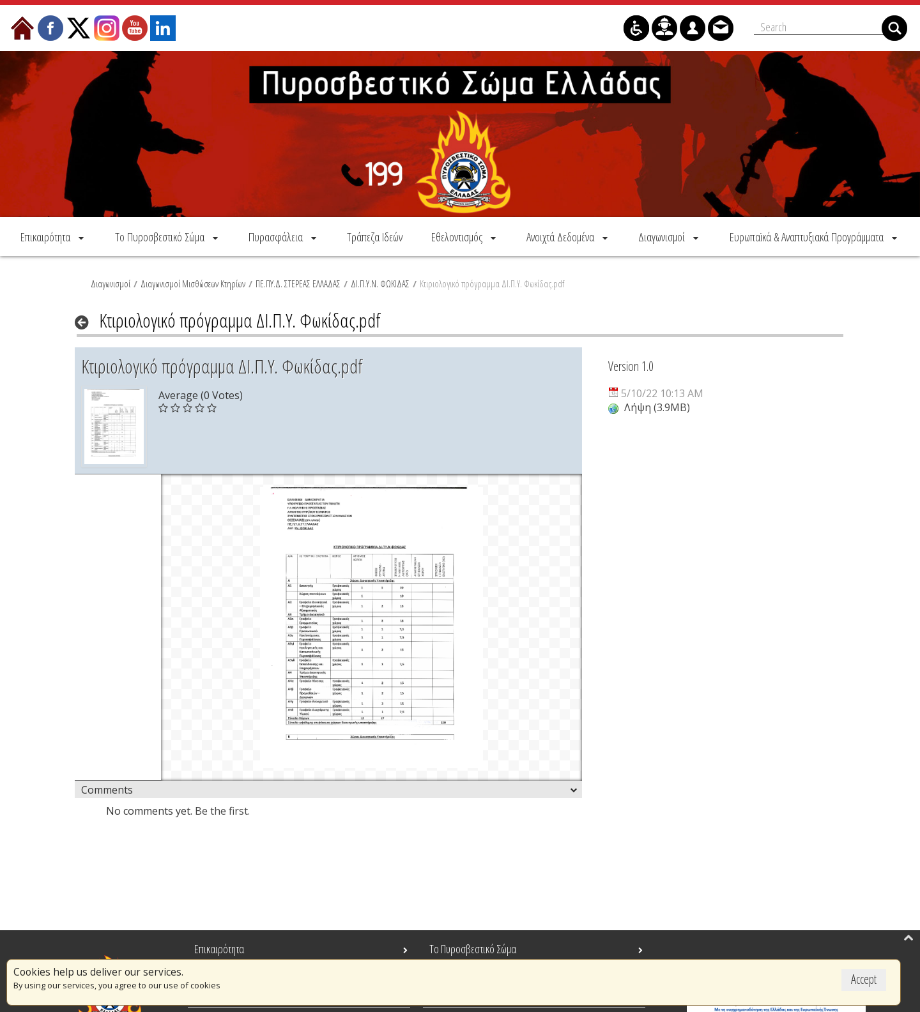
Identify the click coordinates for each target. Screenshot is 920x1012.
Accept (864, 979)
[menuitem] (53, 237)
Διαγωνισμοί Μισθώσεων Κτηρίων (193, 283)
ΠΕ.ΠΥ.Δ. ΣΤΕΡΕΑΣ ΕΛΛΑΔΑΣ (298, 283)
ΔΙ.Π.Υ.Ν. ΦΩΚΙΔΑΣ (380, 283)
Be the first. (222, 811)
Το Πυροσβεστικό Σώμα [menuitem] (472, 948)
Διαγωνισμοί (110, 283)
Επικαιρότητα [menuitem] (219, 948)
